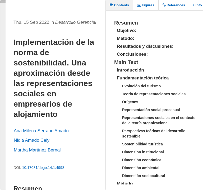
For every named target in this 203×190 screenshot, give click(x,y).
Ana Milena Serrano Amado (41, 130)
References (174, 5)
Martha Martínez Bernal (37, 150)
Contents (119, 5)
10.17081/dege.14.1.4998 (43, 167)
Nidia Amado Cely (31, 140)
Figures (145, 5)
